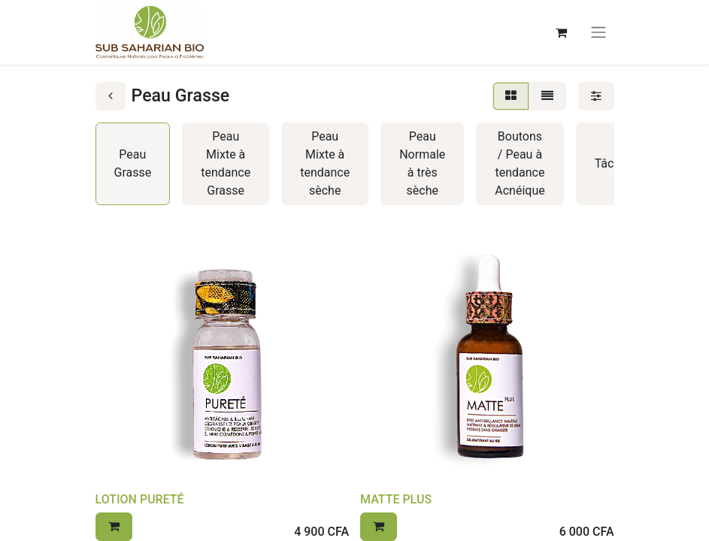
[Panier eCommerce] (562, 32)
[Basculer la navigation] (598, 33)
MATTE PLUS (396, 499)
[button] (113, 526)
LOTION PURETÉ (139, 499)
